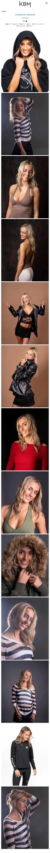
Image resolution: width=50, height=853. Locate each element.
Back (4, 11)
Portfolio (25, 18)
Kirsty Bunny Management (25, 4)
